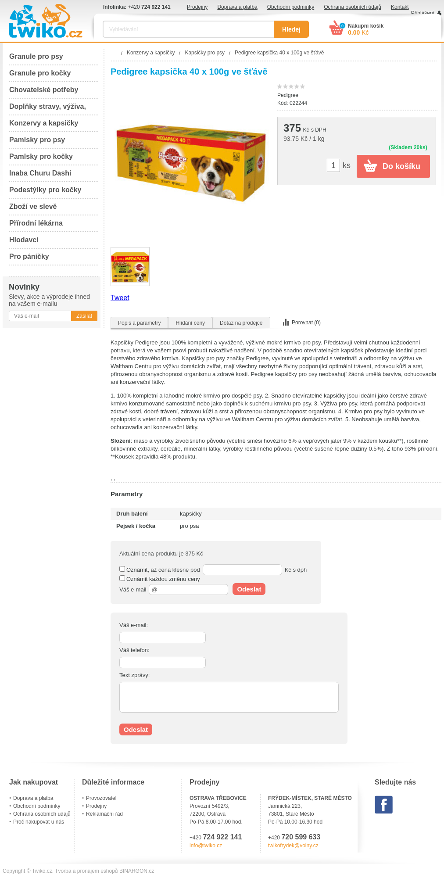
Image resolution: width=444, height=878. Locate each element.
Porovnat (306, 322)
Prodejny (197, 7)
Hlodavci (24, 240)
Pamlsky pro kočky (41, 156)
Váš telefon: (134, 650)
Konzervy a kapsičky (43, 123)
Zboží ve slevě (33, 206)
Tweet (120, 297)
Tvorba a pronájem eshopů (86, 871)
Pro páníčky (29, 256)
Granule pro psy (36, 56)
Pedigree (287, 95)
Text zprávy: (134, 675)
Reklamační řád (104, 814)
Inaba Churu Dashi (40, 173)
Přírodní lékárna (36, 223)
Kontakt (400, 7)
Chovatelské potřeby (43, 89)
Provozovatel (101, 798)
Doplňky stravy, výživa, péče (47, 109)
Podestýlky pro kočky (45, 190)
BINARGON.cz (136, 871)
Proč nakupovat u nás (38, 822)
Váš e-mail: (133, 625)
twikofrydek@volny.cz (293, 845)
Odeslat (249, 589)
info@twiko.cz (206, 845)
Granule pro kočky (40, 73)
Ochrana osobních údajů (352, 7)
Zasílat (84, 316)
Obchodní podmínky (290, 7)
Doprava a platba (237, 7)
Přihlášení (422, 13)
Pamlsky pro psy (37, 139)
